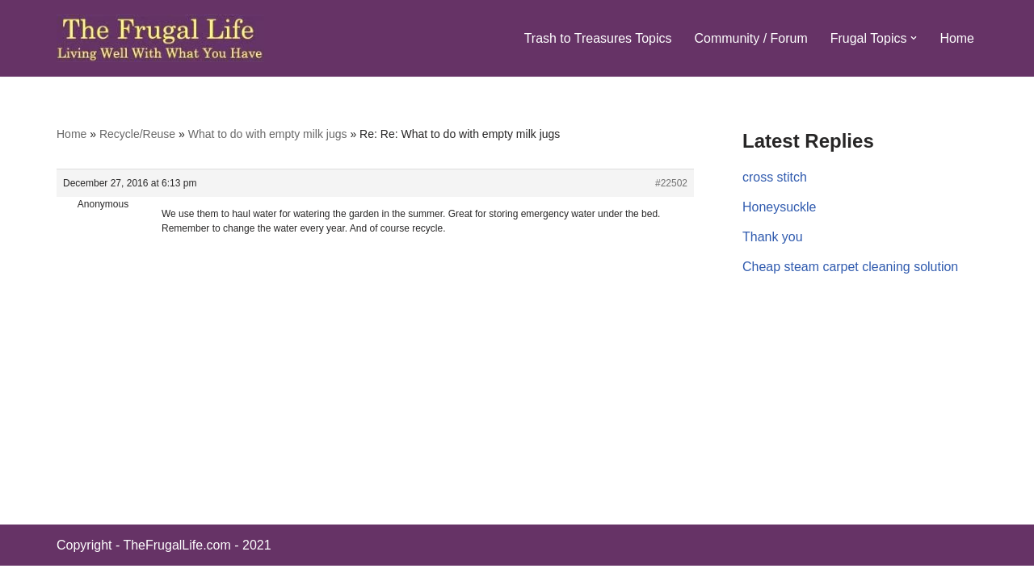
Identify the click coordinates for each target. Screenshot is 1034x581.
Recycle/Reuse (137, 133)
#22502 (671, 183)
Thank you (772, 237)
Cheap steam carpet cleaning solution (850, 267)
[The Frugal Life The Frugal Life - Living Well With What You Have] (160, 38)
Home (956, 38)
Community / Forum (750, 38)
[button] (913, 38)
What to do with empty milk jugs (267, 133)
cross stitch (774, 177)
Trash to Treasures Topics (597, 38)
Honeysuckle (779, 207)
